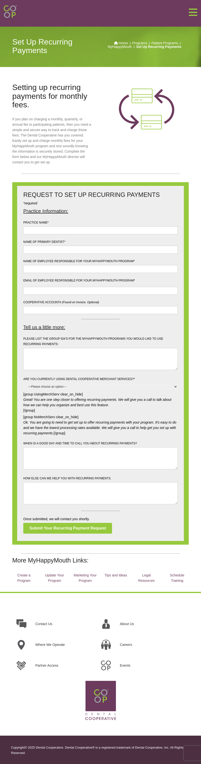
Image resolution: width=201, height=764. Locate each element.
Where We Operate (50, 645)
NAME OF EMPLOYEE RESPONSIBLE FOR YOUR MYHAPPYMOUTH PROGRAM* (79, 261)
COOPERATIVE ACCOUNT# (61, 302)
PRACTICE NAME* (36, 222)
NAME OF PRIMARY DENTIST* (44, 242)
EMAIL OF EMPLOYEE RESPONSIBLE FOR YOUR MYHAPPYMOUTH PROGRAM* (79, 280)
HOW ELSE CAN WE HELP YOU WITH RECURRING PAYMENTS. (67, 478)
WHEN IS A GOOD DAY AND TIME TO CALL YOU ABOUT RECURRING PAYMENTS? (80, 443)
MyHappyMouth (120, 47)
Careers (126, 645)
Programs (139, 43)
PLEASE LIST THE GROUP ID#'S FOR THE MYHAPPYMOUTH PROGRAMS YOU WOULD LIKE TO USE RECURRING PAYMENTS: (93, 341)
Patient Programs (164, 43)
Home (123, 43)
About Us (127, 624)
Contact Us (43, 624)
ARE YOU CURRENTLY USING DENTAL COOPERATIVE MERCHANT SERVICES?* (79, 379)
